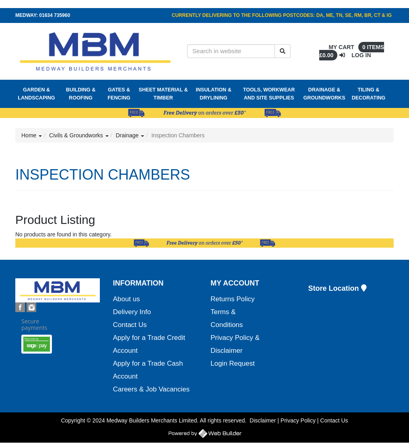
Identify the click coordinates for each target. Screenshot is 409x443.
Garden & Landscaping (36, 94)
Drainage (130, 135)
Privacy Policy (298, 420)
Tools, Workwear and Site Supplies (269, 94)
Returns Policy (233, 299)
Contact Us (130, 325)
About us (126, 299)
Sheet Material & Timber (163, 94)
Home (31, 135)
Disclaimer (263, 420)
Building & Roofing (80, 94)
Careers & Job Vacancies (151, 389)
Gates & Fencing (118, 94)
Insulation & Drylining (213, 94)
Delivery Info (132, 312)
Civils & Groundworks (79, 135)
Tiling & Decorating (369, 94)
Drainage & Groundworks (324, 94)
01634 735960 (54, 15)
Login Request (233, 363)
